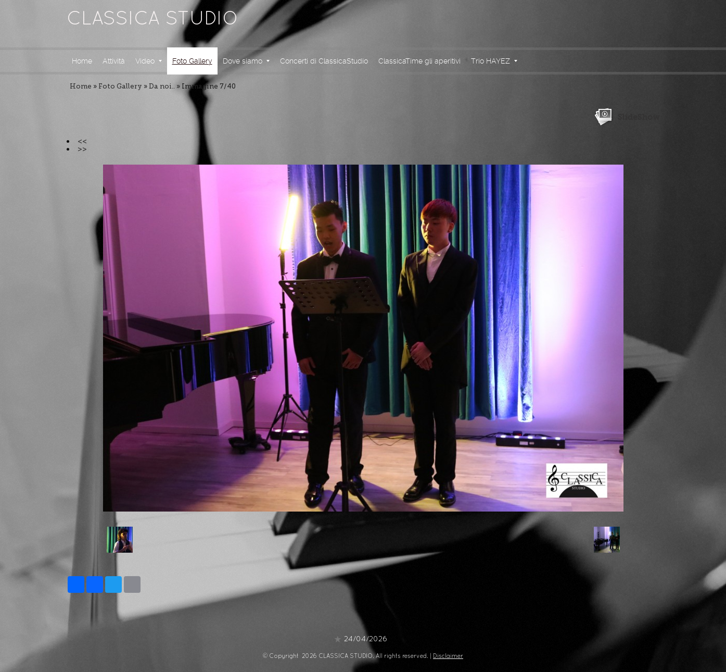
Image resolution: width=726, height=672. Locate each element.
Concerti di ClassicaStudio (324, 61)
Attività (114, 61)
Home (82, 61)
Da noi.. (162, 86)
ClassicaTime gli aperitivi (419, 61)
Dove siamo (246, 61)
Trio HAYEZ (494, 61)
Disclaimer (448, 656)
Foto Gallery (192, 61)
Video (148, 61)
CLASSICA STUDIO (152, 19)
